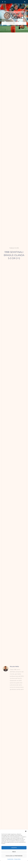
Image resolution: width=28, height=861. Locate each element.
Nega (14, 851)
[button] (26, 831)
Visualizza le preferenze (14, 855)
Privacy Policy (17, 859)
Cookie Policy (10, 859)
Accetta (14, 847)
